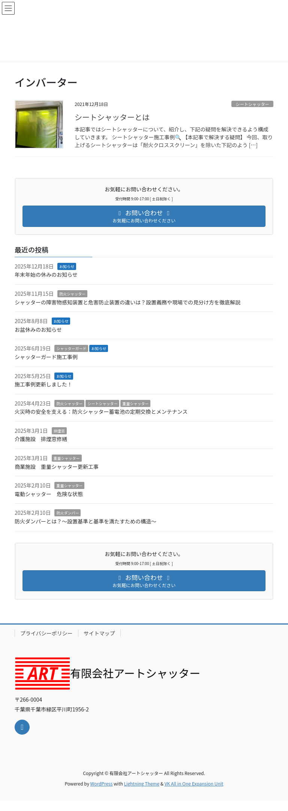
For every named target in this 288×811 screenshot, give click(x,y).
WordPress (101, 783)
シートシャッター (252, 104)
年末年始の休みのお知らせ (46, 274)
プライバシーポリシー (46, 633)
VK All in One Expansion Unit (194, 783)
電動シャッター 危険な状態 (49, 494)
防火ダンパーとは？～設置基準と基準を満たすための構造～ (85, 521)
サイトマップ (99, 633)
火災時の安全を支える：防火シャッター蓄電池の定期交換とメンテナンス (101, 411)
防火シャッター (72, 294)
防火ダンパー (67, 513)
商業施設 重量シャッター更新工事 (59, 466)
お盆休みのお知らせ (38, 329)
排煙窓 (59, 431)
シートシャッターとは (112, 117)
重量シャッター (135, 403)
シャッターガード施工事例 (46, 357)
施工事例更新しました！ (43, 384)
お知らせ (66, 266)
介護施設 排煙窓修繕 (41, 439)
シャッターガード (71, 348)
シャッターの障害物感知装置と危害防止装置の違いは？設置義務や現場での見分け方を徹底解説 (127, 302)
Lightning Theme (141, 783)
